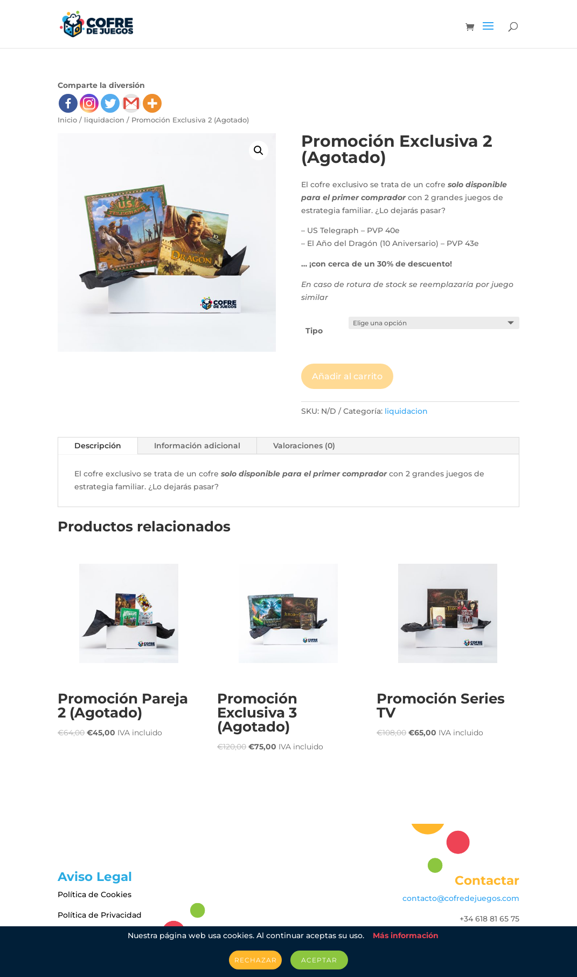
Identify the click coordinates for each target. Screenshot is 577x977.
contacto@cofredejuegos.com (460, 898)
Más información (406, 935)
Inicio (67, 120)
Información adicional (197, 445)
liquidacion (104, 120)
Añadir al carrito (347, 376)
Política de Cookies (94, 894)
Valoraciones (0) (304, 445)
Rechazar (255, 960)
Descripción (97, 445)
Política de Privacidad (100, 915)
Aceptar (319, 960)
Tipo (314, 331)
